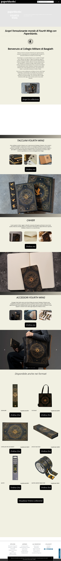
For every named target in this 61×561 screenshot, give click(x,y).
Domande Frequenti (12, 546)
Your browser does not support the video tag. (30, 120)
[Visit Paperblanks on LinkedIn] (51, 549)
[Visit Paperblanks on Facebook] (44, 549)
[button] (22, 88)
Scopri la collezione (30, 99)
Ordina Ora (15, 415)
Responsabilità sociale (25, 547)
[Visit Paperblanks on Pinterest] (52, 549)
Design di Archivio (13, 550)
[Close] (51, 558)
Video (12, 551)
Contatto (48, 546)
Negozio (48, 547)
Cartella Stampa (24, 551)
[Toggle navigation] (58, 2)
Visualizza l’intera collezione (30, 500)
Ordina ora (30, 169)
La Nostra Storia (24, 546)
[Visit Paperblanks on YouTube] (48, 549)
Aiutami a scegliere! (12, 547)
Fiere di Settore (36, 550)
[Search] (46, 2)
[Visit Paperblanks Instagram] (46, 549)
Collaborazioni (24, 553)
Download (12, 548)
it (55, 1)
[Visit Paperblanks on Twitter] (49, 549)
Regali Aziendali (36, 548)
